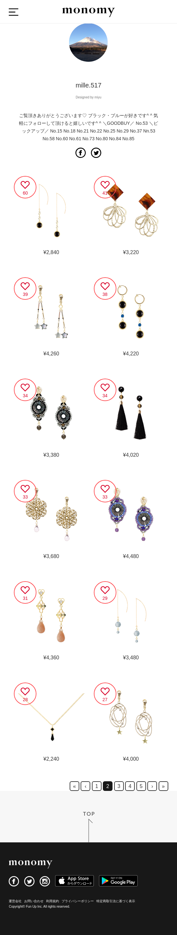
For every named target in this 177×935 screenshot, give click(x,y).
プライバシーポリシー (78, 901)
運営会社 (15, 901)
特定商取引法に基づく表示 (115, 901)
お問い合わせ (34, 901)
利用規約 (52, 901)
